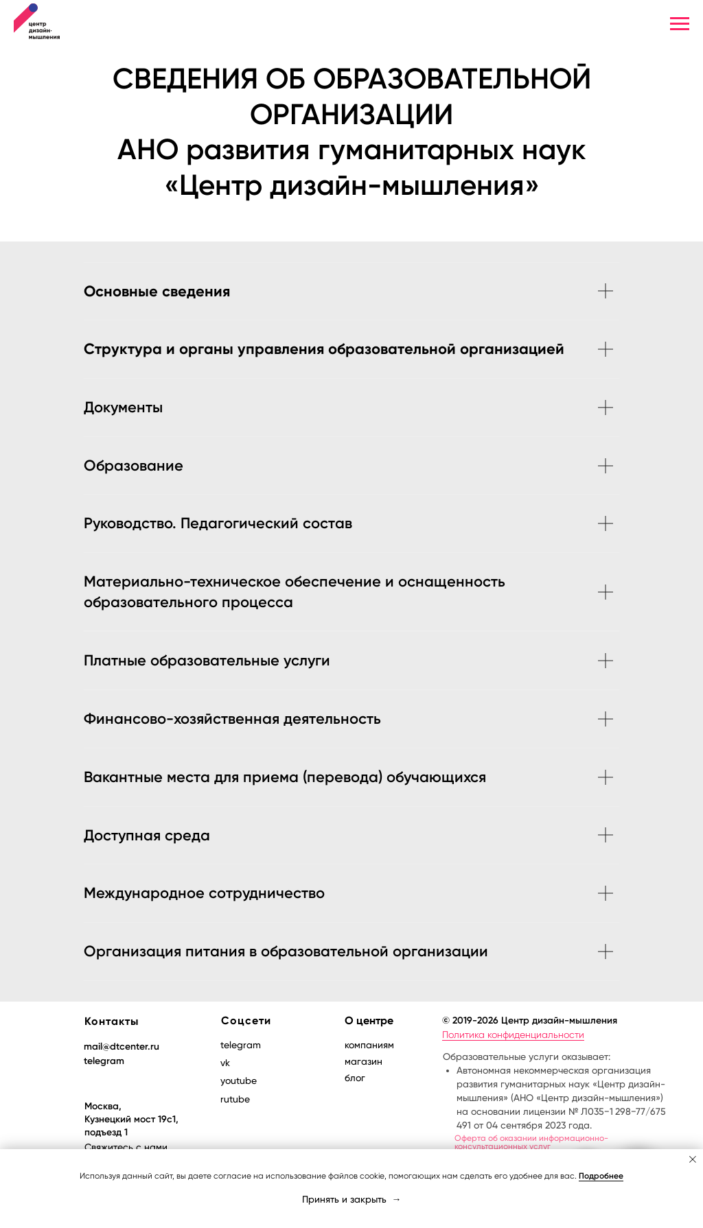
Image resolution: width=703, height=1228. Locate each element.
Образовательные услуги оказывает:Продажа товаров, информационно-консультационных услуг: (560, 1126)
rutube (235, 1099)
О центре (369, 1020)
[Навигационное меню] (679, 24)
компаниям (369, 1044)
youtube (238, 1080)
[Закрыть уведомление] (693, 1159)
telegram (104, 1061)
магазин (363, 1061)
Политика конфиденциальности (513, 1034)
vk (225, 1062)
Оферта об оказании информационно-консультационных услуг (531, 1142)
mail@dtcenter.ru (121, 1046)
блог (355, 1077)
